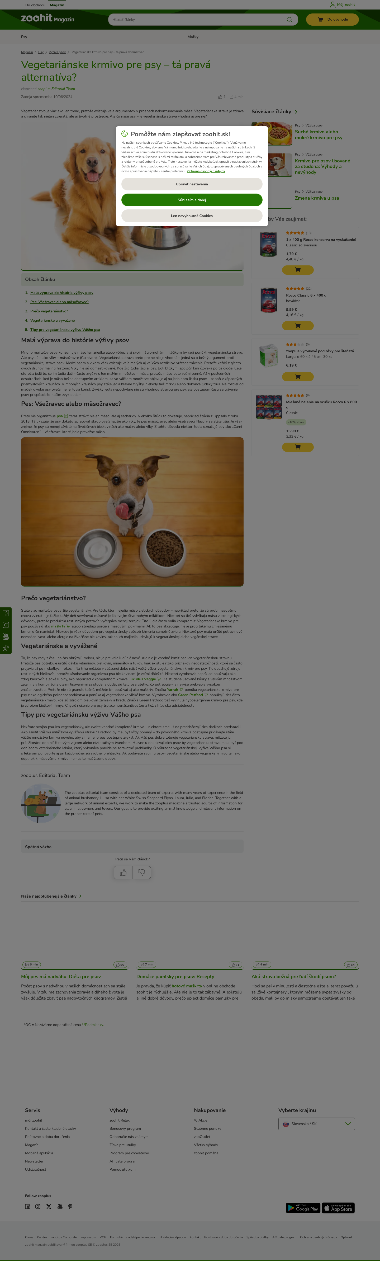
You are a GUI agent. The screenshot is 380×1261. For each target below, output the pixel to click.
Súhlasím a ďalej (192, 200)
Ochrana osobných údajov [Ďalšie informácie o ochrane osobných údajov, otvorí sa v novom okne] (206, 171)
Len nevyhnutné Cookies (192, 215)
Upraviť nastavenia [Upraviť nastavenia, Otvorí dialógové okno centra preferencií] (192, 184)
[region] (192, 176)
